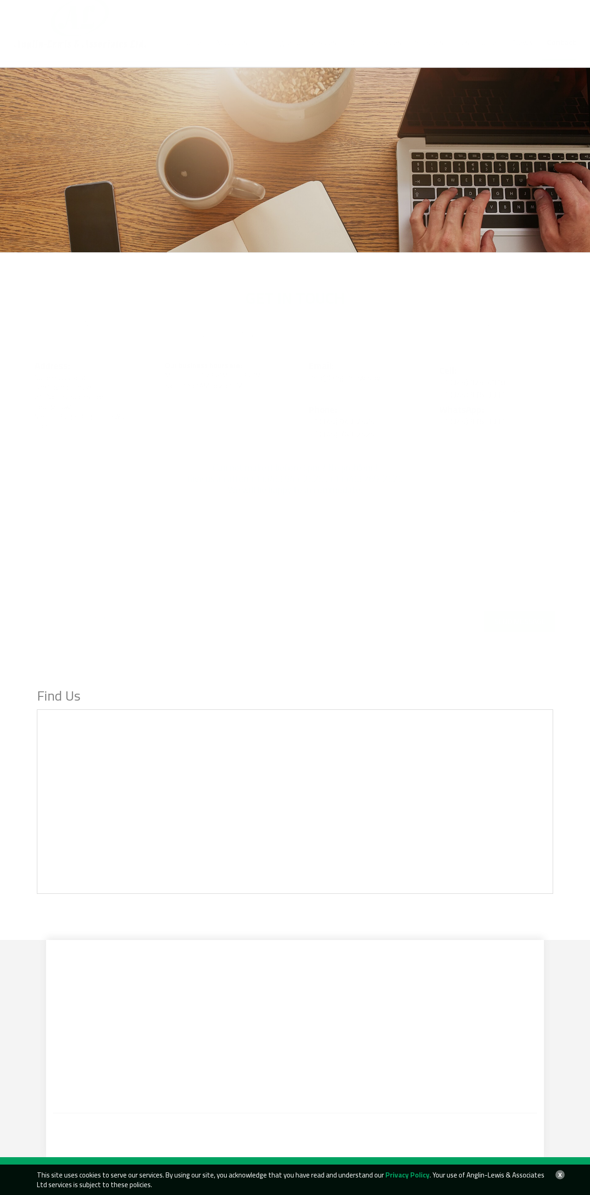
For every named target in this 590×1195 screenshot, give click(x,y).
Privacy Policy (105, 607)
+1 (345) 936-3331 (292, 26)
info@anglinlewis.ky (377, 16)
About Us (231, 52)
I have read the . (80, 607)
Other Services (375, 52)
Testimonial (478, 52)
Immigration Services (298, 52)
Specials (429, 52)
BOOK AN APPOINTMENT (523, 15)
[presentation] (283, 620)
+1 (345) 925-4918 (234, 26)
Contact (561, 52)
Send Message (520, 612)
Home (190, 52)
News (523, 52)
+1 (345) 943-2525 (242, 16)
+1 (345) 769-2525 (298, 16)
